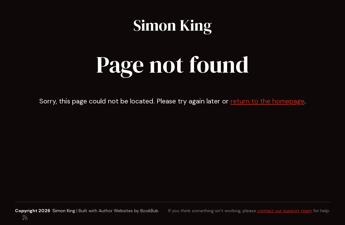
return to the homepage (267, 101)
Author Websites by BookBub (128, 210)
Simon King (172, 25)
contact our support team (284, 210)
